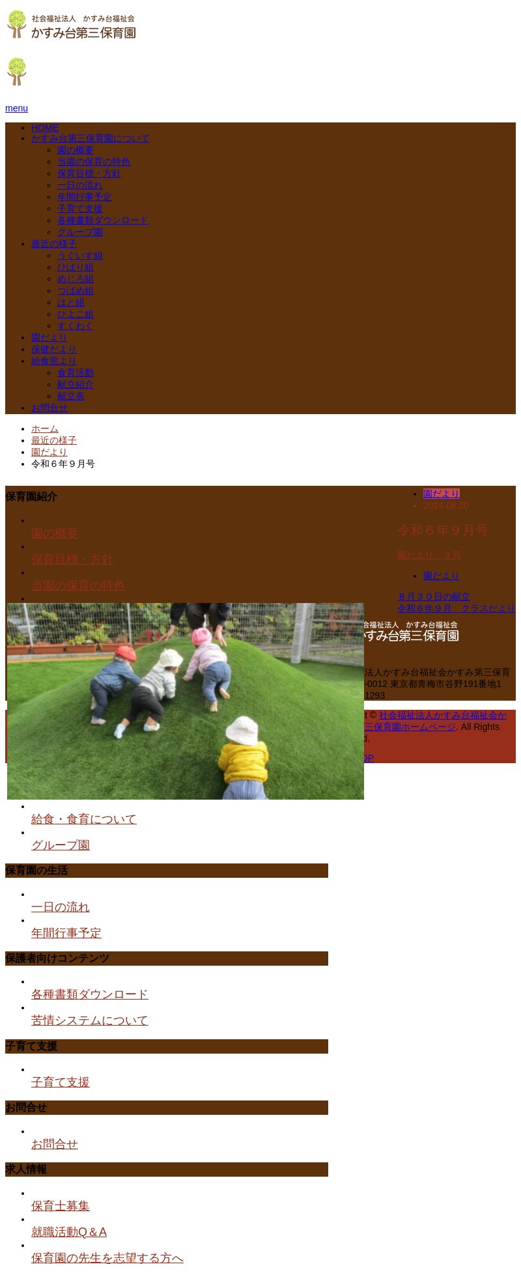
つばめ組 (75, 290)
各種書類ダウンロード (102, 220)
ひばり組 (75, 267)
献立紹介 (75, 384)
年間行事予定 (84, 196)
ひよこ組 (75, 314)
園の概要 (75, 150)
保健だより (54, 349)
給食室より (54, 361)
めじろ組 (75, 278)
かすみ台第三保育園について (90, 138)
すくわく (75, 325)
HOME (45, 127)
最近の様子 (54, 243)
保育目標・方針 (89, 173)
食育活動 (75, 372)
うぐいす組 (80, 255)
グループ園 (80, 232)
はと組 (71, 302)
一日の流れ (80, 185)
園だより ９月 (429, 555)
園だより (49, 337)
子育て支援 (80, 208)
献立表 (71, 396)
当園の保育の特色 (93, 161)
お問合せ (49, 407)
